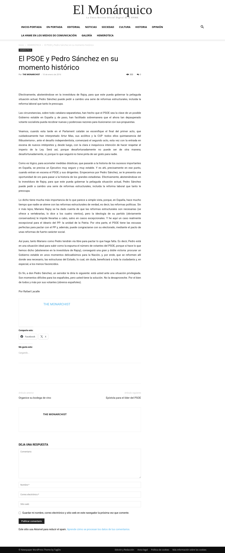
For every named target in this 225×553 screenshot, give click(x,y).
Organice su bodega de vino (35, 397)
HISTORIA (141, 27)
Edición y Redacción (124, 549)
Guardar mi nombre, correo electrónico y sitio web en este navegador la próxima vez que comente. (75, 512)
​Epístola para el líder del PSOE (123, 397)
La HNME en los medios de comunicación (49, 35)
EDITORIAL (73, 27)
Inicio (21, 45)
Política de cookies (160, 549)
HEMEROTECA (105, 35)
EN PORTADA (54, 27)
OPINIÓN (157, 27)
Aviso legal (142, 549)
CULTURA (124, 27)
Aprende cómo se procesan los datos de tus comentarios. (98, 529)
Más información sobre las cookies (189, 549)
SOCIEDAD (108, 27)
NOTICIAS (91, 27)
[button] (202, 27)
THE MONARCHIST (31, 74)
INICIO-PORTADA (31, 27)
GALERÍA (87, 35)
